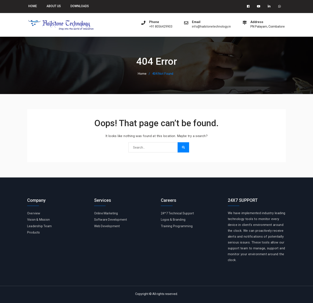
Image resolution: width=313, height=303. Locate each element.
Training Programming (177, 226)
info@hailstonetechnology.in (211, 26)
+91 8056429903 (160, 26)
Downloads (79, 6)
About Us (54, 6)
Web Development (107, 226)
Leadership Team (39, 226)
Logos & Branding (173, 219)
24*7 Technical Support (177, 213)
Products (33, 232)
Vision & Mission (38, 219)
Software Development (110, 219)
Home (32, 6)
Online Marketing (106, 213)
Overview (33, 213)
